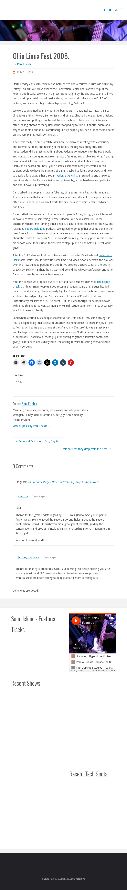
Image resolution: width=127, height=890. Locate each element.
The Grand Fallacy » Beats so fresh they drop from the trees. (64, 482)
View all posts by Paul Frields (31, 425)
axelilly (23, 496)
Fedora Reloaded (35, 228)
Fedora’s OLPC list (67, 175)
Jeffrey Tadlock (28, 557)
